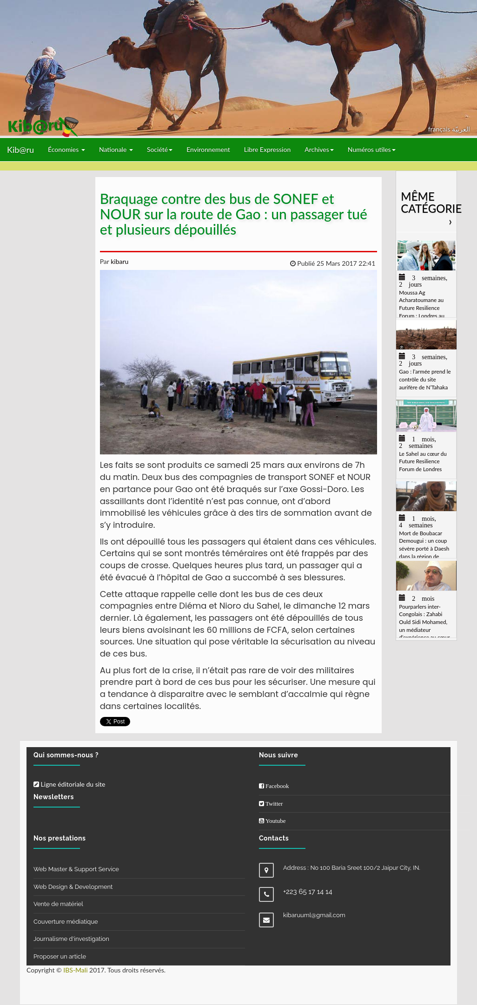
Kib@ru (20, 150)
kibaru (119, 261)
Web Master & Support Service (76, 869)
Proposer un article (59, 956)
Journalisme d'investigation (71, 938)
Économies (66, 149)
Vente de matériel (58, 903)
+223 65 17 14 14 (307, 891)
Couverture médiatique (65, 921)
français (440, 129)
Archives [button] (319, 149)
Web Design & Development (73, 886)
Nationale (116, 149)
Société (159, 149)
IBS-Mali (75, 970)
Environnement (208, 149)
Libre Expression (267, 149)
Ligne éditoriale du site (69, 784)
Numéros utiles (372, 149)
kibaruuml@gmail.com (314, 915)
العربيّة (461, 129)
